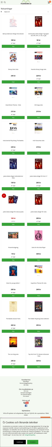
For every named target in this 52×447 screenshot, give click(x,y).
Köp (13, 153)
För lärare (26, 396)
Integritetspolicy (30, 435)
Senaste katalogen (26, 393)
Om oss (26, 391)
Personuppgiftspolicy (26, 383)
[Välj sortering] (27, 11)
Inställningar (20, 442)
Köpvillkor (26, 381)
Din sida (26, 385)
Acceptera (32, 442)
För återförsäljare (26, 394)
